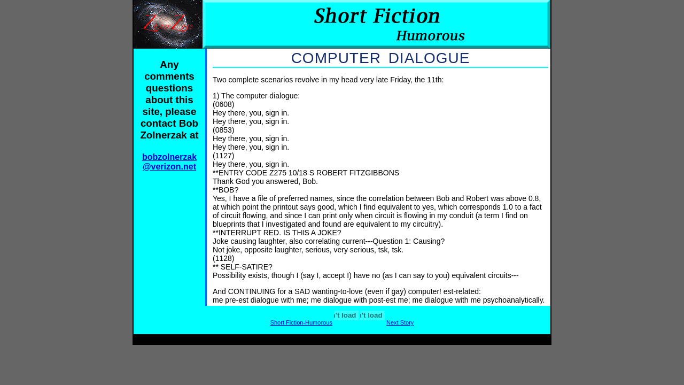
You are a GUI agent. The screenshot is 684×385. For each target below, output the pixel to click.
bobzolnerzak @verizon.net (169, 161)
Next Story (400, 322)
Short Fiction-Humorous (301, 322)
